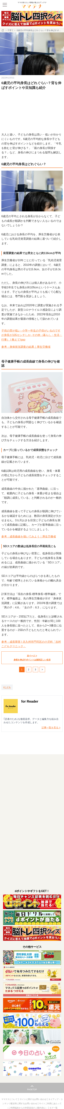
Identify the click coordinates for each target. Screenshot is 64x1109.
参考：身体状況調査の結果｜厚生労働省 (26, 346)
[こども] (7, 687)
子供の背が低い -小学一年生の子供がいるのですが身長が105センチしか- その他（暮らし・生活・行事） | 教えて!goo (31, 335)
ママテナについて (9, 1099)
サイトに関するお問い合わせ (33, 1099)
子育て (10, 30)
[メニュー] (4, 4)
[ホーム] (3, 30)
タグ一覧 (53, 1108)
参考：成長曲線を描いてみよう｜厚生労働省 (28, 536)
